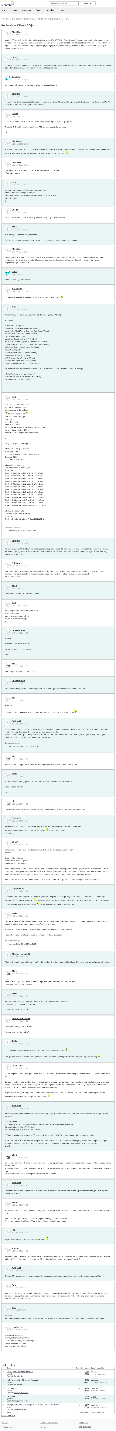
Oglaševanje (7, 1427)
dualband (94, 1405)
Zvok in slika (18, 1376)
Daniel (15, 113)
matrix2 (9, 1374)
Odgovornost (83, 1423)
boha (14, 227)
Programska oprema (21, 1401)
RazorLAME (18, 1130)
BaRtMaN (16, 162)
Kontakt (43, 1427)
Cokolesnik (17, 1066)
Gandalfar (16, 77)
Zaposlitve (50, 10)
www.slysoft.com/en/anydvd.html (17, 1338)
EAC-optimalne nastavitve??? (20, 1372)
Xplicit (93, 1397)
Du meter (11, 1396)
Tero (14, 1307)
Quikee (94, 1372)
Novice (5, 10)
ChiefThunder (18, 630)
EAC (19, 1124)
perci (14, 272)
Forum (15, 10)
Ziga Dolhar (95, 1388)
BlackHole (17, 32)
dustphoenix (18, 888)
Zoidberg (16, 563)
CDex (65, 1219)
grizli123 (9, 1399)
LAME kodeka (29, 1127)
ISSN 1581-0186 (85, 1427)
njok (14, 307)
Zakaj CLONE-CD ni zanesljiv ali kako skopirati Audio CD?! (33, 1405)
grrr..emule (11, 1388)
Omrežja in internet (21, 1393)
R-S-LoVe (16, 818)
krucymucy (17, 288)
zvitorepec (95, 1380)
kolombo (16, 1248)
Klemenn (10, 1390)
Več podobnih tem (8, 1416)
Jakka (14, 773)
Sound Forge (70, 1318)
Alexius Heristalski (21, 954)
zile (13, 697)
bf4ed (14, 1230)
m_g (14, 182)
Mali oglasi (26, 10)
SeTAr (15, 842)
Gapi (14, 1285)
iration (15, 1202)
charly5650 (17, 1327)
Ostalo (61, 10)
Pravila (5, 1423)
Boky (14, 585)
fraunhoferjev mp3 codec (95, 1318)
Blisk (14, 663)
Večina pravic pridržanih (49, 1423)
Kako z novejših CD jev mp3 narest (22, 1380)
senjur (9, 1407)
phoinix (9, 1382)
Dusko (15, 57)
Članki (38, 10)
